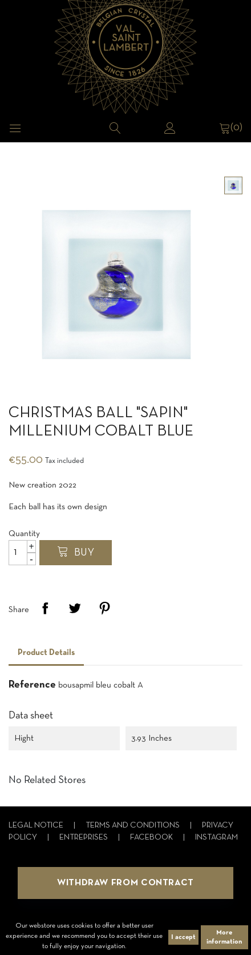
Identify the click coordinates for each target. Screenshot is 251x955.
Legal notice (37, 825)
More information (224, 937)
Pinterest (104, 608)
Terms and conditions (133, 825)
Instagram (216, 837)
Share (45, 608)
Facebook (152, 837)
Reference (32, 685)
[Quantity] (22, 552)
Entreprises (84, 837)
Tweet (74, 608)
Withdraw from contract (125, 883)
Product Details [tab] (46, 653)
